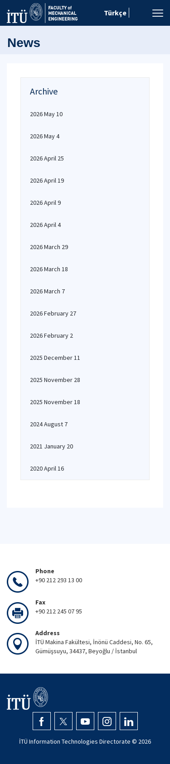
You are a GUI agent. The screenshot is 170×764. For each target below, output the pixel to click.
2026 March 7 (47, 291)
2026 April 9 (45, 202)
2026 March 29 (49, 247)
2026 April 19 (47, 180)
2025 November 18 (55, 402)
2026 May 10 (46, 114)
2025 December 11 (55, 358)
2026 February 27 (53, 313)
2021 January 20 (51, 446)
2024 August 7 (49, 424)
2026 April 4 (45, 225)
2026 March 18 (49, 269)
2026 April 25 (47, 158)
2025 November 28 (55, 380)
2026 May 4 (44, 136)
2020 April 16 (47, 468)
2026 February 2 (51, 335)
